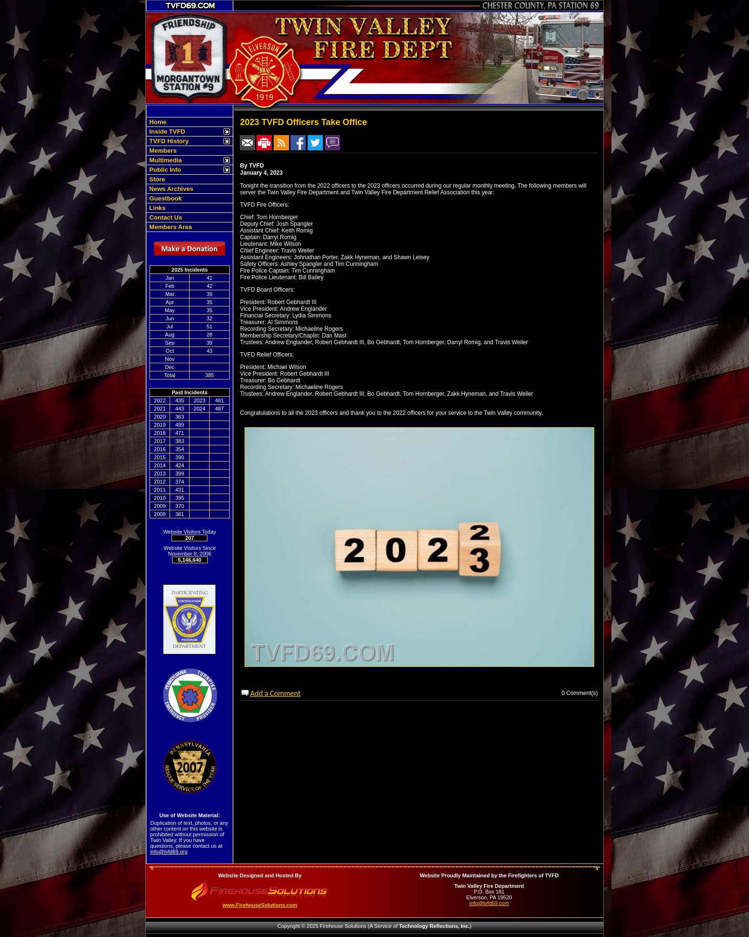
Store (156, 179)
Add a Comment (275, 693)
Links (157, 207)
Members (162, 150)
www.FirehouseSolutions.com (260, 905)
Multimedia (165, 160)
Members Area (170, 227)
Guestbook (165, 198)
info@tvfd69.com (489, 903)
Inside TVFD (166, 131)
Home (157, 122)
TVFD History (168, 141)
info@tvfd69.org (169, 851)
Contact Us (165, 217)
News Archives (170, 188)
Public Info (164, 169)
